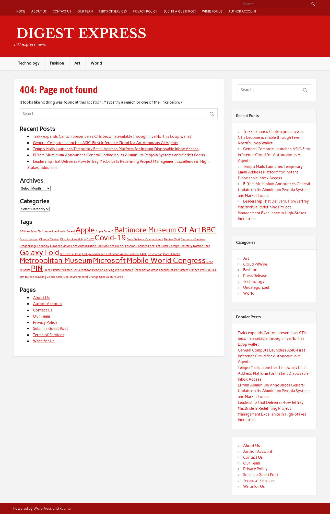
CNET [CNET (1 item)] (90, 239)
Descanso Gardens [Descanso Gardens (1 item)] (193, 239)
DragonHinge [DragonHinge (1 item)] (28, 246)
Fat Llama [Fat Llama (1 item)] (162, 246)
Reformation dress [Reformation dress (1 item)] (146, 270)
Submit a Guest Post (180, 11)
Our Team (85, 11)
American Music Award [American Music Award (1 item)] (60, 231)
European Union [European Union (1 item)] (60, 246)
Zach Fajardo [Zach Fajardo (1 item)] (114, 277)
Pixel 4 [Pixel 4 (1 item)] (47, 270)
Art (77, 63)
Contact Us (62, 11)
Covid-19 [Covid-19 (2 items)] (110, 237)
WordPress (42, 508)
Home (20, 11)
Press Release (255, 275)
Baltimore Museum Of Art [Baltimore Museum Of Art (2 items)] (157, 229)
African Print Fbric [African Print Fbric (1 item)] (32, 231)
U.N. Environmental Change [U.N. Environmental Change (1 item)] (80, 277)
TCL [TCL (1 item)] (214, 270)
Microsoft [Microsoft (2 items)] (109, 260)
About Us (38, 11)
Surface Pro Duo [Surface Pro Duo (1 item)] (200, 270)
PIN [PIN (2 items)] (37, 268)
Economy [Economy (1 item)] (43, 246)
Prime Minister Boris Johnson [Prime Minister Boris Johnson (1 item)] (72, 270)
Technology (28, 63)
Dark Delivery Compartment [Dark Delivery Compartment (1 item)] (145, 239)
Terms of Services (113, 11)
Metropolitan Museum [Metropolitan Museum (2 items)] (56, 260)
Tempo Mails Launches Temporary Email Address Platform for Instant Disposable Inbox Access (116, 149)
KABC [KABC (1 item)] (143, 254)
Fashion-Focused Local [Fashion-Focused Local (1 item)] (140, 246)
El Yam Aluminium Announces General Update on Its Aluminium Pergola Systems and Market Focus (119, 155)
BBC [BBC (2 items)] (209, 229)
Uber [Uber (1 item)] (102, 277)
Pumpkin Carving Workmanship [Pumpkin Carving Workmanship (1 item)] (112, 270)
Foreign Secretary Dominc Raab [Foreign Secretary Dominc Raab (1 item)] (189, 246)
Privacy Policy (145, 11)
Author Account (242, 11)
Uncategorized (256, 287)
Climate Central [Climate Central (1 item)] (49, 239)
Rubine (65, 508)
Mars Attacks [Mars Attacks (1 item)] (171, 254)
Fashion (57, 63)
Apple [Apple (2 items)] (85, 229)
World (96, 63)
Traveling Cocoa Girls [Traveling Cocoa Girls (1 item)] (49, 277)
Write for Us (212, 11)
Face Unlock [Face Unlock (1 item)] (116, 246)
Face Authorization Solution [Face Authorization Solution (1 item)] (89, 246)
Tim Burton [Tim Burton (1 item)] (27, 277)
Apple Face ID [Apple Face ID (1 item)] (104, 231)
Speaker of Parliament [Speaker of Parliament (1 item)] (173, 270)
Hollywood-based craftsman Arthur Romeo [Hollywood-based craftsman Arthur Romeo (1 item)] (110, 254)
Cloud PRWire (255, 264)
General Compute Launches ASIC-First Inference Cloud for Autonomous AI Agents (105, 143)
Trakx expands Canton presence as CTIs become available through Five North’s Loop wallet (112, 136)
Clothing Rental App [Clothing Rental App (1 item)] (73, 239)
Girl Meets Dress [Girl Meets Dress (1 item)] (70, 254)
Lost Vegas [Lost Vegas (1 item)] (155, 254)
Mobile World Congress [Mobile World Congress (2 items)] (166, 260)
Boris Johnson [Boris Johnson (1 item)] (29, 239)
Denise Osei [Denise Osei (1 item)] (172, 239)
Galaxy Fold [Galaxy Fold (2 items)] (39, 252)
